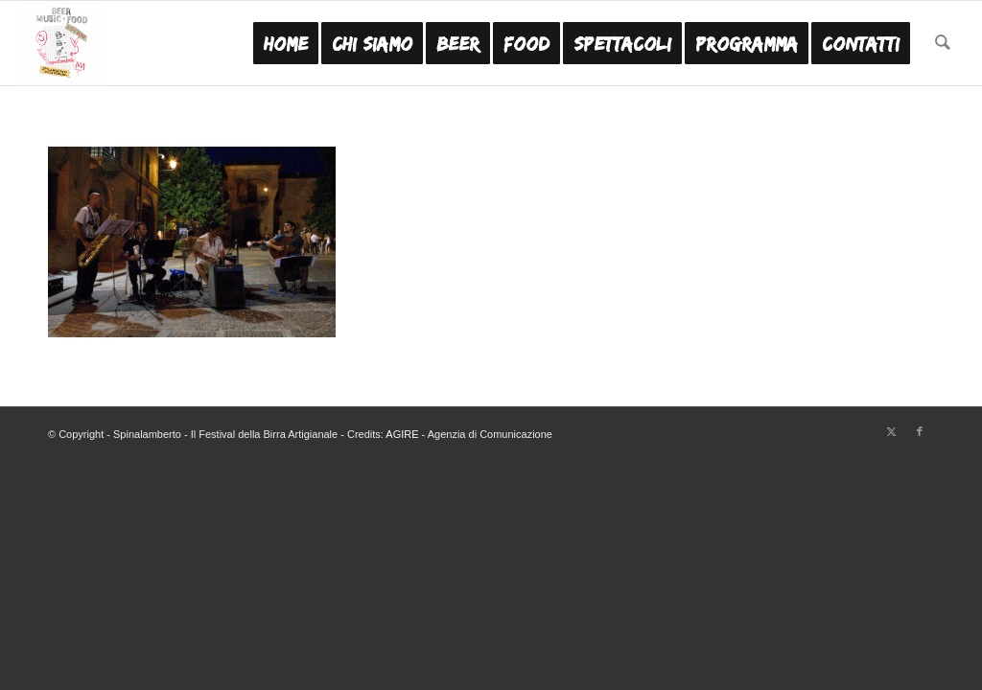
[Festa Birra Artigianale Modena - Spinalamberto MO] (61, 43)
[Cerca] (943, 43)
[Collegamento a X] (891, 431)
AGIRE (402, 434)
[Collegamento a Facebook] (919, 431)
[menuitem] (286, 43)
